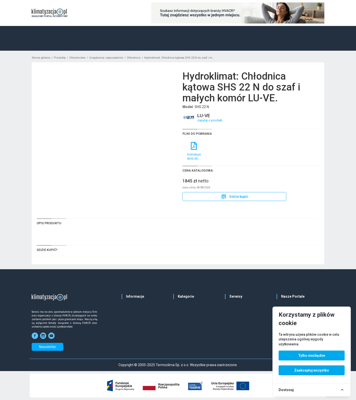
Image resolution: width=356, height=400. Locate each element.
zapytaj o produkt (209, 120)
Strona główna (41, 57)
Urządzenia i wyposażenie (106, 57)
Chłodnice (133, 57)
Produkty (60, 57)
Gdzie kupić (234, 197)
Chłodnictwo (77, 57)
